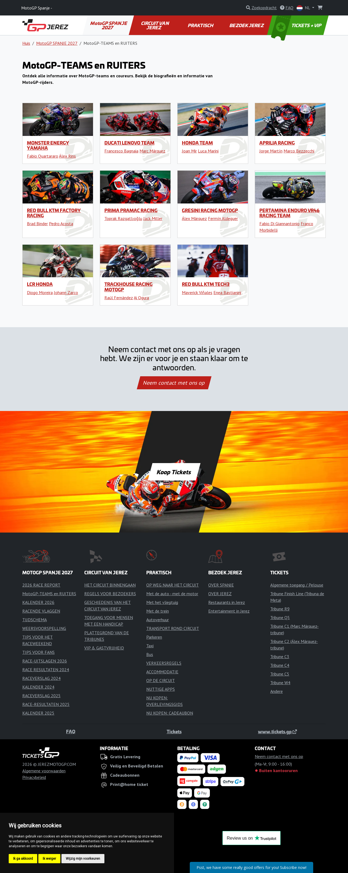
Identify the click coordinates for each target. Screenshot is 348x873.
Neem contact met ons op (174, 382)
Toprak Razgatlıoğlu (123, 218)
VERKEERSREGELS (163, 663)
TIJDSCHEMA (34, 619)
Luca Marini (208, 151)
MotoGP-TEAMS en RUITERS (49, 593)
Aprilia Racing (277, 142)
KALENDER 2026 (38, 602)
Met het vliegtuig (162, 602)
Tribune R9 (280, 608)
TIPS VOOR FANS (38, 652)
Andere (276, 691)
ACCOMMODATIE (162, 671)
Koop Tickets (174, 472)
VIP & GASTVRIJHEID (104, 648)
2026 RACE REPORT (41, 585)
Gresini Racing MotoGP (210, 210)
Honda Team (197, 142)
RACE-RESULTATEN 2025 (46, 704)
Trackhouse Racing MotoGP (128, 286)
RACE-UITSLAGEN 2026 (44, 661)
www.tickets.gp (277, 731)
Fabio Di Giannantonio (279, 223)
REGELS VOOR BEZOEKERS (110, 593)
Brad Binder (37, 223)
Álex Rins (67, 156)
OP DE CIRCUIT (160, 680)
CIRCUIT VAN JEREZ (155, 25)
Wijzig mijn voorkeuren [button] (83, 859)
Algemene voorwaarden (44, 770)
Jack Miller (152, 218)
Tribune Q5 (280, 617)
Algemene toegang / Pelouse (296, 585)
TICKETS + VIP (296, 25)
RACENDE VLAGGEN (41, 611)
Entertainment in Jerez (229, 611)
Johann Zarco (66, 292)
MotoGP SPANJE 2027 (109, 25)
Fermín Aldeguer (223, 218)
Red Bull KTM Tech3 (205, 284)
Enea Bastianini (227, 292)
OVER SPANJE (221, 585)
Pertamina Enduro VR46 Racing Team (289, 213)
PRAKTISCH (200, 25)
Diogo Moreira (40, 292)
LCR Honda (40, 284)
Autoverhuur (157, 619)
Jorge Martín (270, 151)
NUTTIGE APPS (160, 689)
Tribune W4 (280, 682)
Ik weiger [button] (49, 859)
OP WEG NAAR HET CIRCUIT (172, 585)
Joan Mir (189, 151)
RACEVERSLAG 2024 (41, 678)
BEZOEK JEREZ (247, 25)
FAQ (70, 731)
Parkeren (154, 637)
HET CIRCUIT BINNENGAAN (110, 585)
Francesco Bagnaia (121, 151)
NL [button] (304, 8)
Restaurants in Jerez (226, 602)
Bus (149, 654)
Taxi (150, 645)
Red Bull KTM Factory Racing (54, 213)
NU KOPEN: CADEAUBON (169, 713)
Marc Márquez (152, 151)
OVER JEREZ (220, 593)
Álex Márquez (194, 218)
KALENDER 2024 (38, 687)
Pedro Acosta (61, 223)
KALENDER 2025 (38, 713)
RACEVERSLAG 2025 (41, 695)
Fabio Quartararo (42, 156)
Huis (26, 43)
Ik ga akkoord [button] (23, 859)
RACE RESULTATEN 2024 (45, 669)
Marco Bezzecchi (299, 151)
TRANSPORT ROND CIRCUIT (172, 628)
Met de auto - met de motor (172, 593)
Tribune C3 (279, 656)
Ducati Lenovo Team (129, 142)
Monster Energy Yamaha (48, 145)
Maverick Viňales (197, 292)
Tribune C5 (279, 674)
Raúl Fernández (118, 297)
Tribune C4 (279, 665)
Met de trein (157, 611)
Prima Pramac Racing (130, 210)
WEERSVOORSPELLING (44, 628)
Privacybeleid (34, 777)
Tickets (174, 731)
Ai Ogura (141, 297)
